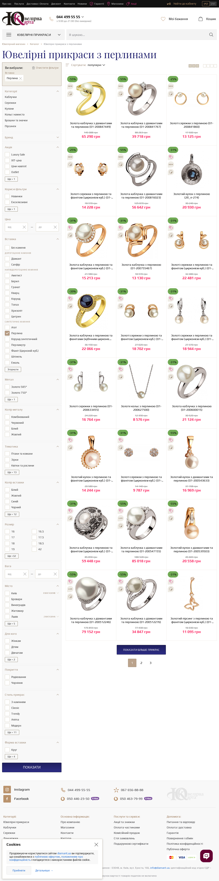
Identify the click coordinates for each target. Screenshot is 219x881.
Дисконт (58, 3)
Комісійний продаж (127, 819)
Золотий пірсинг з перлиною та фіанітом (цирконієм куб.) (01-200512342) (191, 620)
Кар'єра (66, 824)
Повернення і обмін (180, 824)
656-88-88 (132, 776)
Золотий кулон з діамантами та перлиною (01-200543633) (191, 478)
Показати (32, 754)
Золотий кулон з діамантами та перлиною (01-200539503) (191, 549)
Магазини (118, 4)
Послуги (20, 3)
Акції (135, 4)
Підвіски (9, 830)
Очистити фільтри (47, 67)
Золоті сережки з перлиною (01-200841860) (191, 124)
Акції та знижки (124, 808)
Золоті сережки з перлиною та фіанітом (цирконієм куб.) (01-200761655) (191, 266)
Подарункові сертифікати (131, 830)
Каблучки (9, 814)
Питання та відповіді (181, 808)
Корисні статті (70, 835)
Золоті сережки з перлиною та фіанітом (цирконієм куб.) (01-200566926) (141, 478)
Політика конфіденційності (185, 830)
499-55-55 (79, 776)
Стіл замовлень (124, 824)
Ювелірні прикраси (16, 808)
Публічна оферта (178, 835)
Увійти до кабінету (181, 4)
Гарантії (99, 4)
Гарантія (173, 819)
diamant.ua (64, 853)
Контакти (71, 3)
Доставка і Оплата (38, 3)
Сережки (9, 819)
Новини (85, 3)
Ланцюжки (10, 824)
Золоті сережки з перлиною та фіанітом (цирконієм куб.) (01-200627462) (191, 337)
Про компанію (70, 808)
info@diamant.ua (159, 854)
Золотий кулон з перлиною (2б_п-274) (191, 195)
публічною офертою (47, 856)
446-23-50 (78, 785)
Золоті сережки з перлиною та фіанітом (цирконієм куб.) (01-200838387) (90, 195)
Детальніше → (44, 870)
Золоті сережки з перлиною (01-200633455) (91, 407)
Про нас (7, 3)
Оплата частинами (127, 814)
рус (213, 3)
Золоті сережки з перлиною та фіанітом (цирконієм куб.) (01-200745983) (141, 337)
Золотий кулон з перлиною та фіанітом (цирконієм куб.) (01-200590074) (91, 478)
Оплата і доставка (179, 814)
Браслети (9, 835)
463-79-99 (131, 785)
